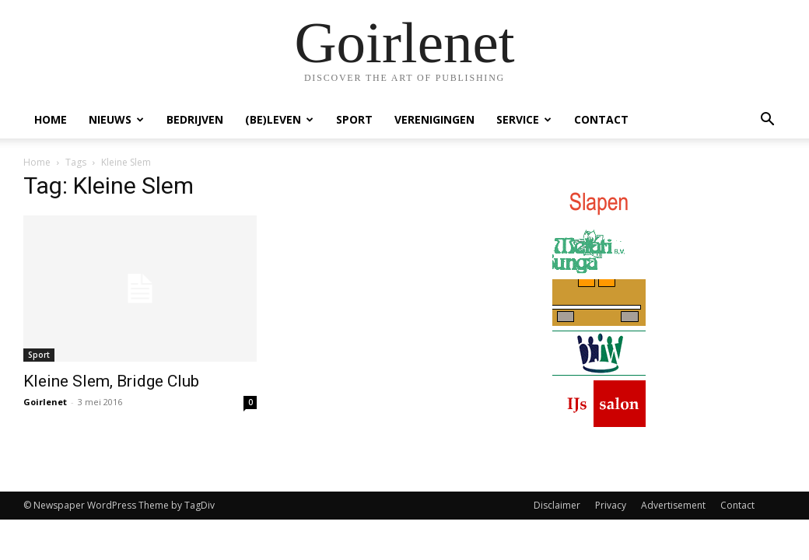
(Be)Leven (279, 119)
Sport (354, 119)
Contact (601, 119)
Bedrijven (194, 119)
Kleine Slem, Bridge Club (111, 381)
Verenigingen (434, 119)
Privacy (610, 505)
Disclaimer (557, 505)
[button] (767, 121)
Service (524, 119)
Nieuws (116, 119)
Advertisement (673, 505)
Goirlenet (45, 402)
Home (50, 119)
